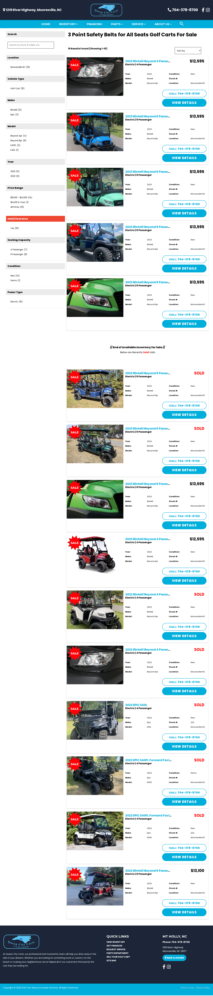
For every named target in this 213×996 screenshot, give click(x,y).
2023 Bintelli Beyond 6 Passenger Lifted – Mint (159, 172)
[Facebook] (203, 10)
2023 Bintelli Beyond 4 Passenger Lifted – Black (160, 61)
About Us (162, 24)
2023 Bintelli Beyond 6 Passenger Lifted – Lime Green (164, 283)
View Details (184, 103)
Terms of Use (187, 988)
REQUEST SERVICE (115, 949)
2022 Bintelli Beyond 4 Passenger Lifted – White (160, 595)
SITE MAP (111, 961)
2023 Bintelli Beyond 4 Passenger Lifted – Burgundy (163, 540)
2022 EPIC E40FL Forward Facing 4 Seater (156, 761)
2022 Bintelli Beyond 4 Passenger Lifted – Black (160, 650)
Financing (94, 24)
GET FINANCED (114, 946)
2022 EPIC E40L (136, 705)
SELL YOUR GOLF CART (118, 957)
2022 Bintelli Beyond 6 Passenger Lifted (154, 871)
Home (46, 24)
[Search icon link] (181, 24)
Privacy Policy (203, 988)
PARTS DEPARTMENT (117, 953)
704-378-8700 (183, 9)
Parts (116, 24)
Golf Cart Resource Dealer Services (40, 988)
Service (137, 24)
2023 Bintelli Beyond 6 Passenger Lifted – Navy (160, 227)
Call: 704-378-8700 (184, 94)
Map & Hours (174, 958)
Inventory (67, 24)
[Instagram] (208, 10)
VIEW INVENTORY (115, 942)
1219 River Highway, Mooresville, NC (32, 10)
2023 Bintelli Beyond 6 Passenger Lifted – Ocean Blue (164, 117)
